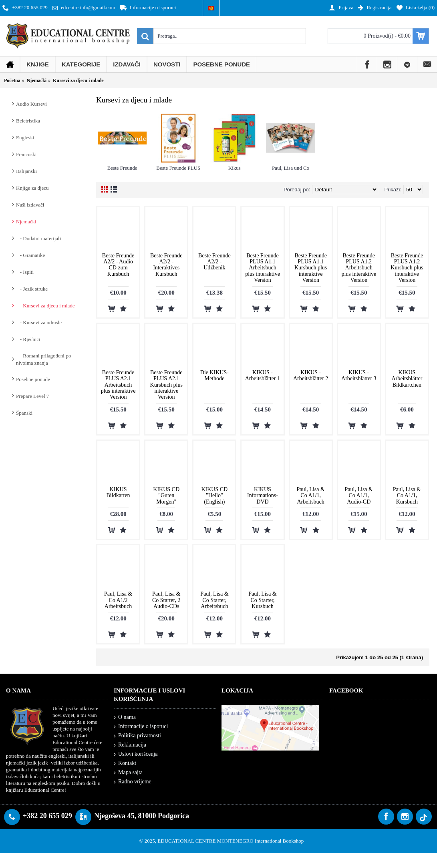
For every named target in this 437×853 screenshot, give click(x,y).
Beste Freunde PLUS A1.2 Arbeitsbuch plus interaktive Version (358, 268)
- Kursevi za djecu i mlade (45, 306)
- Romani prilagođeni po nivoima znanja (43, 359)
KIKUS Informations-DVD (262, 495)
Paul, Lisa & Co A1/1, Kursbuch (407, 495)
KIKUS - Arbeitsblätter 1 (262, 375)
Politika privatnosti (137, 736)
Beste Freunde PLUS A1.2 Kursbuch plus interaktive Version (407, 268)
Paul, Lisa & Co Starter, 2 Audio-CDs (166, 600)
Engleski (25, 137)
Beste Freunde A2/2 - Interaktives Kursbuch (166, 265)
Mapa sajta (128, 772)
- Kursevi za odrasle (39, 322)
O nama (125, 717)
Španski (24, 413)
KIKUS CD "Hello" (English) (214, 495)
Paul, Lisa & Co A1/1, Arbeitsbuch (310, 495)
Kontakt (125, 763)
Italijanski (26, 171)
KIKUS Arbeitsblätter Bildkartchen (406, 378)
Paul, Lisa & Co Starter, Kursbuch (262, 600)
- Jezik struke (32, 289)
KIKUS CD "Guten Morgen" (166, 495)
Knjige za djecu (32, 188)
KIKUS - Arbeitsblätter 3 (358, 375)
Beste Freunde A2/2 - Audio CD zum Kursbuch (118, 265)
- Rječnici (28, 339)
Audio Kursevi (31, 104)
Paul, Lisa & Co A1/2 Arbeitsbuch (118, 600)
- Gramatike (30, 255)
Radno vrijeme (132, 782)
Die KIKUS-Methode (214, 375)
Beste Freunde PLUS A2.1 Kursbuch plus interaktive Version (166, 384)
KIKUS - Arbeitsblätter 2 (310, 375)
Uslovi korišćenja (135, 754)
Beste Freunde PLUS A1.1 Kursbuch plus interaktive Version (310, 268)
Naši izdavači (30, 205)
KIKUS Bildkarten (118, 492)
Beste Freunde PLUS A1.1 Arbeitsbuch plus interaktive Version (262, 268)
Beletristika (28, 121)
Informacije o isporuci (141, 726)
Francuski (26, 154)
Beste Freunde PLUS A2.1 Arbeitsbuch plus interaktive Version (118, 384)
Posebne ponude (33, 379)
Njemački (26, 222)
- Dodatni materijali (38, 238)
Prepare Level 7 (32, 396)
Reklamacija (130, 745)
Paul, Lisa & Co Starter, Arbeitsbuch (214, 600)
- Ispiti (25, 272)
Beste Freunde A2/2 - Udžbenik (214, 262)
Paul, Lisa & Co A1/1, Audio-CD (359, 495)
